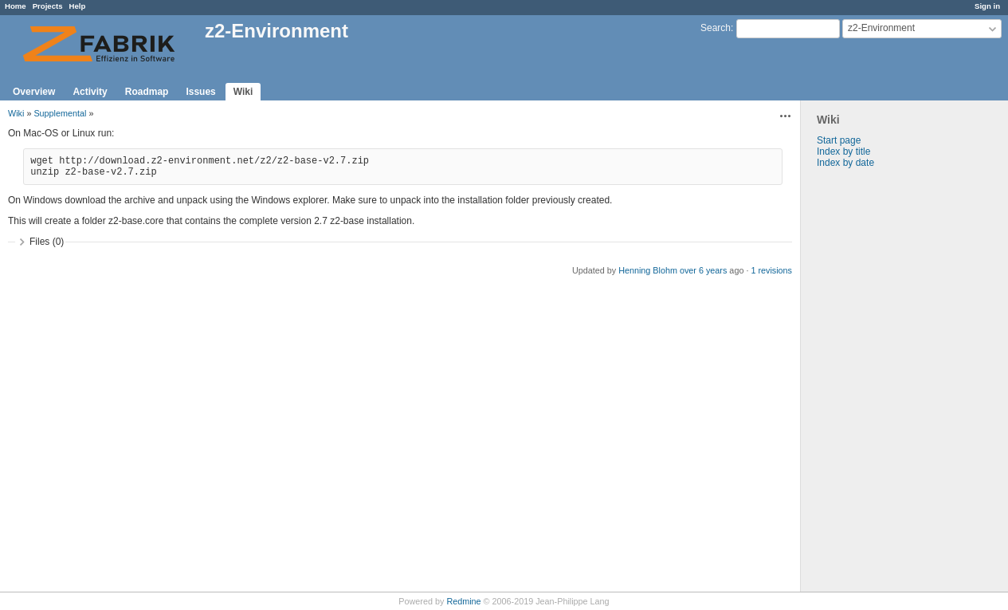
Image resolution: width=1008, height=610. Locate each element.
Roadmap (147, 91)
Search (715, 27)
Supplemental (59, 113)
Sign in (987, 6)
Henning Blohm (647, 270)
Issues (200, 91)
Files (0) (46, 241)
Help (77, 6)
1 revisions (771, 270)
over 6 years (703, 270)
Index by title (843, 151)
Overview (34, 91)
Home (15, 6)
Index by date (845, 162)
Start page (839, 140)
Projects (48, 6)
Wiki (243, 91)
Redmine (463, 601)
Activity (90, 91)
